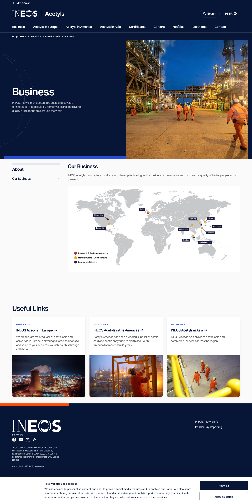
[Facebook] (14, 440)
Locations (199, 27)
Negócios (36, 36)
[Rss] (35, 440)
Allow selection (223, 477)
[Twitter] (28, 440)
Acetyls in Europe (45, 27)
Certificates (137, 27)
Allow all (224, 466)
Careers (159, 27)
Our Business (36, 179)
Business (18, 27)
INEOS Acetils (52, 36)
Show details (178, 493)
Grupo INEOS (19, 36)
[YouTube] (21, 440)
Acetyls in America (79, 27)
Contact (220, 27)
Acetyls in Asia (110, 27)
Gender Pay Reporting (208, 427)
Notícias (178, 27)
